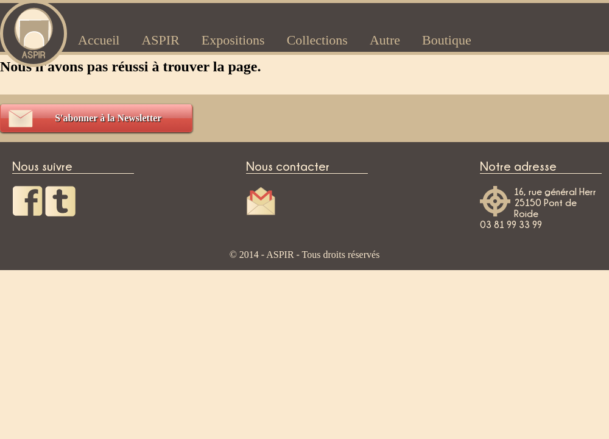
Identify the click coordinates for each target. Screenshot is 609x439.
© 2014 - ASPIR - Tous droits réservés (305, 254)
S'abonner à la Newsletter (108, 118)
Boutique (446, 40)
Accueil (98, 40)
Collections (317, 40)
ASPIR (160, 40)
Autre (385, 40)
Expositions (233, 40)
